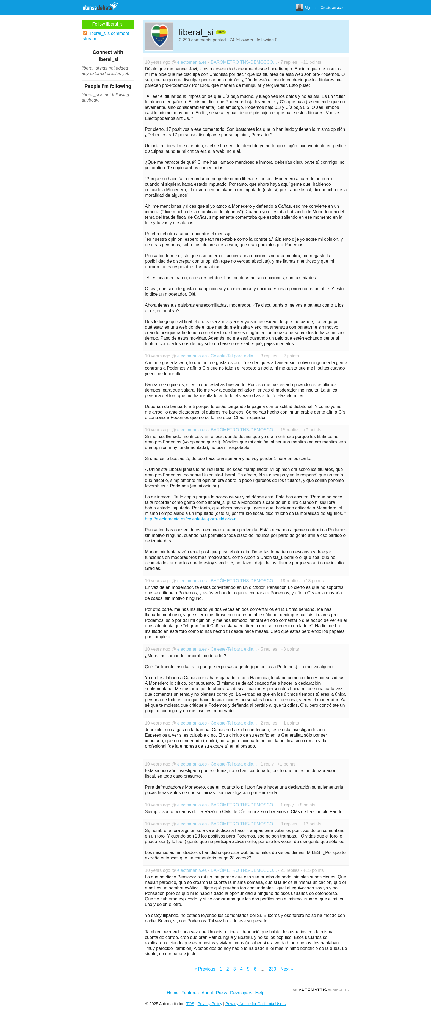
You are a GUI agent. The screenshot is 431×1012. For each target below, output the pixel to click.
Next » (286, 969)
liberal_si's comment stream (106, 36)
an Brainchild (321, 989)
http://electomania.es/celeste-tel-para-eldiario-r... (192, 519)
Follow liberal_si (108, 24)
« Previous (204, 969)
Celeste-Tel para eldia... (234, 356)
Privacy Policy (210, 1004)
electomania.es (192, 62)
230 (272, 969)
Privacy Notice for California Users (255, 1004)
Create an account (335, 7)
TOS (190, 1004)
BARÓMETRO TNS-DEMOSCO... (244, 62)
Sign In (310, 7)
